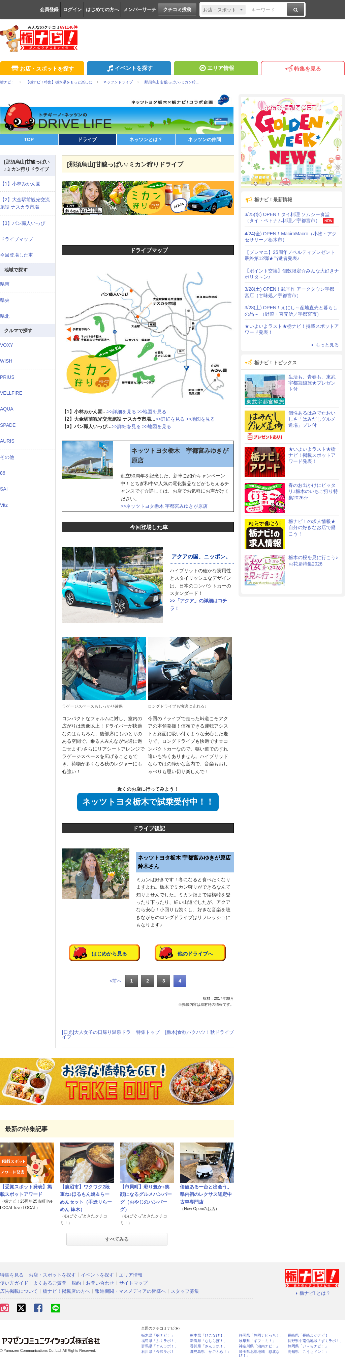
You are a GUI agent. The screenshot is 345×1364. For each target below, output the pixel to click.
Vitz (4, 505)
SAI (4, 489)
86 (2, 473)
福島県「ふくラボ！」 (159, 1341)
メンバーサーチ (139, 9)
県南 (4, 284)
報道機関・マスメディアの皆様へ (130, 1291)
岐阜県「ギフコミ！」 (257, 1341)
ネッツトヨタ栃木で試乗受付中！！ (148, 801)
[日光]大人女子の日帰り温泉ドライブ (96, 1034)
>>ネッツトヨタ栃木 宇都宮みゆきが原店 (164, 506)
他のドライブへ (195, 953)
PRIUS (7, 377)
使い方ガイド (14, 1283)
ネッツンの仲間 (204, 139)
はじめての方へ (102, 9)
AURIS (7, 441)
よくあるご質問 (49, 1283)
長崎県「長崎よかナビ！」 (310, 1335)
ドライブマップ (16, 239)
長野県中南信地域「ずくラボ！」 (315, 1341)
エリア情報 (216, 69)
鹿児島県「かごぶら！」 (210, 1352)
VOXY (6, 345)
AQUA (6, 409)
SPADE (7, 425)
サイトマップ (133, 1283)
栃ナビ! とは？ (312, 1293)
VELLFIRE (11, 393)
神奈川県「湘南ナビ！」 (259, 1346)
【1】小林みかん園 (20, 183)
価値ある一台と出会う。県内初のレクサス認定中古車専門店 (206, 1194)
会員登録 (49, 9)
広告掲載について (19, 1291)
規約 (76, 1283)
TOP (29, 139)
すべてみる (117, 1239)
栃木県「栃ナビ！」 (158, 1335)
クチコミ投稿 (177, 9)
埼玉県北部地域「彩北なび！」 (259, 1353)
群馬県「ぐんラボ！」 (159, 1346)
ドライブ (87, 139)
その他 (7, 457)
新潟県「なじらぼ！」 (208, 1341)
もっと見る (324, 344)
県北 (4, 316)
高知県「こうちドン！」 (308, 1352)
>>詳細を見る (121, 411)
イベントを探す (128, 69)
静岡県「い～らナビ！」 (308, 1346)
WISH (6, 361)
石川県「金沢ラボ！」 (159, 1352)
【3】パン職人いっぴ (22, 223)
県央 (4, 300)
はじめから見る (109, 953)
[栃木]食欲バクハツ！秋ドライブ (199, 1032)
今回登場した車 (16, 255)
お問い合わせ (100, 1283)
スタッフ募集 (185, 1291)
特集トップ (148, 1032)
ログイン (72, 9)
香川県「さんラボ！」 (208, 1346)
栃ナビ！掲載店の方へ (66, 1291)
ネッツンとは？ (145, 139)
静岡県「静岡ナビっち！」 (261, 1335)
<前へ (115, 980)
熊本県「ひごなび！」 (208, 1335)
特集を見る (303, 69)
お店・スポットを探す (41, 69)
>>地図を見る (151, 411)
